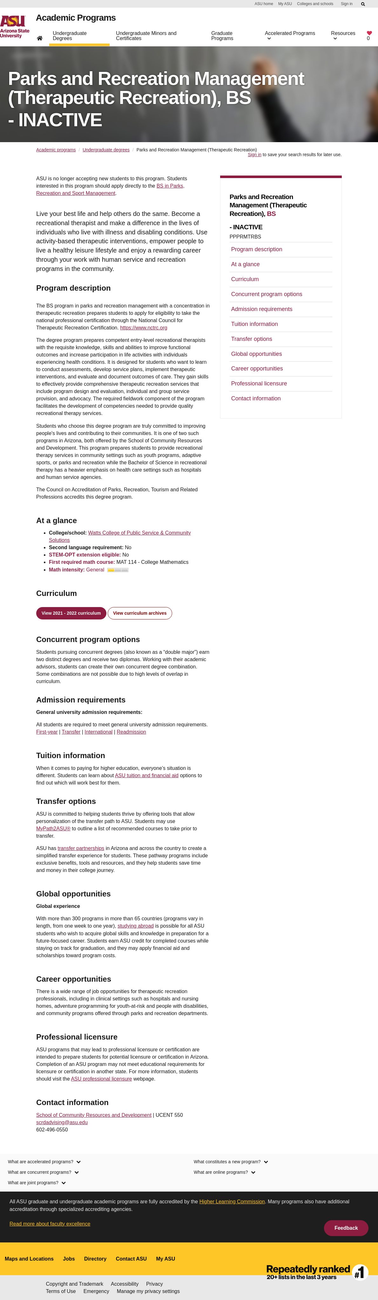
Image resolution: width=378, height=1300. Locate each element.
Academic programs (56, 149)
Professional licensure (259, 383)
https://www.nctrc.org (143, 327)
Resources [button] (343, 38)
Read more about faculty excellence (50, 1224)
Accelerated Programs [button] (290, 38)
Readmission (131, 732)
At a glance (245, 264)
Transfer (71, 732)
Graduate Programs (222, 38)
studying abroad (136, 926)
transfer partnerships (81, 848)
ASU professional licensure (101, 1079)
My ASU (285, 4)
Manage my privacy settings (148, 1291)
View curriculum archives (140, 613)
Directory (95, 1259)
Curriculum (245, 279)
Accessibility (124, 1284)
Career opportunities (257, 368)
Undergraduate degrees (106, 149)
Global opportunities (256, 354)
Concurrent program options (266, 294)
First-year (47, 732)
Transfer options (251, 339)
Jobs (69, 1259)
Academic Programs (79, 20)
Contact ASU (131, 1259)
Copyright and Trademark (75, 1284)
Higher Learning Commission (232, 1201)
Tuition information (254, 324)
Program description (256, 249)
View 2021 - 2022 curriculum (71, 613)
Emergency (96, 1291)
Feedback (346, 1228)
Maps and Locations (29, 1259)
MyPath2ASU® (53, 828)
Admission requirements (262, 309)
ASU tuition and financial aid (147, 775)
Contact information (256, 398)
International (98, 732)
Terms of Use (61, 1291)
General (107, 569)
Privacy (154, 1284)
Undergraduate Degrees (70, 38)
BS (271, 213)
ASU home (264, 4)
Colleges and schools (315, 4)
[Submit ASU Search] (363, 4)
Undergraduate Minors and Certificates (146, 38)
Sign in (347, 4)
